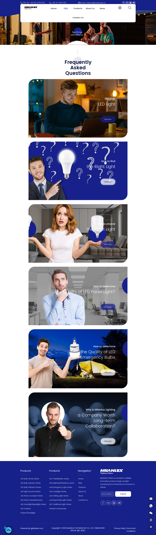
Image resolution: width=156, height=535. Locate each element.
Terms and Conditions (130, 530)
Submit (123, 494)
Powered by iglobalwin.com (31, 528)
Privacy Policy (119, 528)
